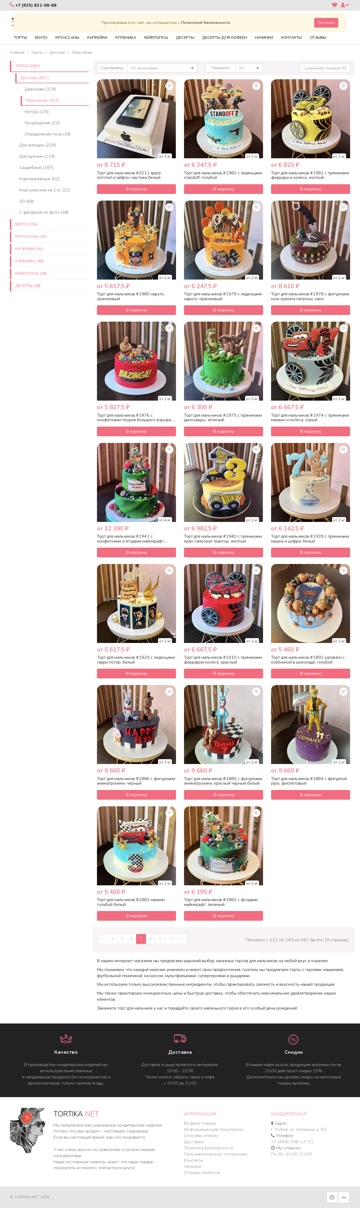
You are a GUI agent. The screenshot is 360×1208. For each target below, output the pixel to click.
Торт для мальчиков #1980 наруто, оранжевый (131, 296)
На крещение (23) (42, 123)
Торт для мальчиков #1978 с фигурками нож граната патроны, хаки (310, 296)
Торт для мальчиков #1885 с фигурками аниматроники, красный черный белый (223, 781)
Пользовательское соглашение (216, 1154)
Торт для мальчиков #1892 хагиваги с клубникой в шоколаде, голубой (308, 659)
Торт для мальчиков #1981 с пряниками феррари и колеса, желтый (310, 175)
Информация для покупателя (213, 1129)
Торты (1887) (27, 66)
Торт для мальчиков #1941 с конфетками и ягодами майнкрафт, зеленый (131, 541)
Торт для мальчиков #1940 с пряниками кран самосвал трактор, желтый (223, 538)
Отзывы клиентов (202, 1173)
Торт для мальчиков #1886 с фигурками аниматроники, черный (136, 781)
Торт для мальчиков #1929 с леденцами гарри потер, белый (136, 659)
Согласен (326, 22)
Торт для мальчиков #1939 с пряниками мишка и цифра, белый (310, 538)
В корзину (136, 189)
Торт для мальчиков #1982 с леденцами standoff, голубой (223, 175)
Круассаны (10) (30, 236)
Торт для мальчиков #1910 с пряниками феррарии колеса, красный (223, 659)
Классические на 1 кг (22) (44, 190)
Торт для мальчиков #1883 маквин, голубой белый (131, 902)
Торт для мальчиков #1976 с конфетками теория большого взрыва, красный (134, 420)
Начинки (192, 1166)
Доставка (180, 1052)
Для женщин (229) (37, 145)
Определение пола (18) (48, 134)
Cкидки (294, 1052)
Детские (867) (35, 78)
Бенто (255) (26, 224)
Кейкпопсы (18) (30, 273)
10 (171, 939)
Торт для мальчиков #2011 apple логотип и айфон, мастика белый (129, 175)
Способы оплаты (201, 1136)
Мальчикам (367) (42, 100)
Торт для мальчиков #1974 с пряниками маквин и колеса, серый (310, 417)
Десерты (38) (27, 285)
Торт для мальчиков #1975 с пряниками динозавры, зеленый (223, 417)
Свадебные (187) (36, 168)
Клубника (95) (29, 261)
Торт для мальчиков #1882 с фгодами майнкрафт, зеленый (221, 902)
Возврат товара (200, 1123)
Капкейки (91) (29, 248)
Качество (66, 1052)
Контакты (193, 1160)
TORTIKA (76, 1114)
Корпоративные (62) (39, 179)
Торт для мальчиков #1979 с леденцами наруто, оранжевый (223, 296)
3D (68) (26, 201)
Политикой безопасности (205, 22)
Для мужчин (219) (37, 156)
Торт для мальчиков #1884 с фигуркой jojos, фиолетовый (309, 781)
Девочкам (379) (40, 89)
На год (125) (37, 112)
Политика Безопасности (208, 1148)
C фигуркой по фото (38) (44, 212)
